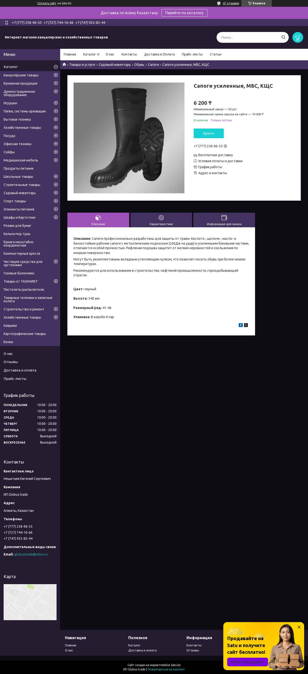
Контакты (129, 54)
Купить (208, 133)
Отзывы (11, 362)
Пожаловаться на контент (166, 669)
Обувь (139, 65)
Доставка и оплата (20, 370)
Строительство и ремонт (24, 309)
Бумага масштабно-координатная (19, 243)
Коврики (10, 326)
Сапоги (153, 65)
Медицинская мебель (21, 160)
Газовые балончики (19, 273)
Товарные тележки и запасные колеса (28, 299)
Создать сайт (46, 3)
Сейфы (9, 152)
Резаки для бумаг (17, 226)
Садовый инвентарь (115, 65)
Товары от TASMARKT (21, 281)
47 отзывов (231, 3)
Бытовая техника (17, 119)
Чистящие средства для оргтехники (23, 263)
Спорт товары (15, 201)
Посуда (9, 136)
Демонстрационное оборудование (19, 93)
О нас (110, 54)
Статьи (215, 54)
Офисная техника (17, 144)
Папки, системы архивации (25, 111)
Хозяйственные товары (22, 128)
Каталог (89, 54)
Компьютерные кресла (22, 253)
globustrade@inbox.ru (31, 554)
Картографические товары (25, 334)
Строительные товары (22, 185)
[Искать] (283, 37)
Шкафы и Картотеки (19, 217)
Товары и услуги (82, 65)
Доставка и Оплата (159, 54)
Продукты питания (18, 168)
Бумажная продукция (20, 83)
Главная (70, 54)
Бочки (8, 342)
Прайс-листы (192, 54)
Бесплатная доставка (215, 155)
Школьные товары (18, 177)
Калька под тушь (17, 234)
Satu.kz (176, 665)
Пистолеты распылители (24, 289)
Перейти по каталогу (184, 13)
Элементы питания (19, 209)
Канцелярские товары (21, 75)
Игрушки (10, 103)
